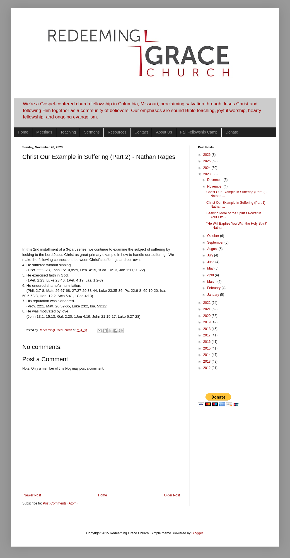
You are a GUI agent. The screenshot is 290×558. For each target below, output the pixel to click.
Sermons (92, 132)
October (213, 236)
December (215, 180)
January (213, 295)
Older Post (172, 495)
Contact (141, 132)
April (211, 275)
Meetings (44, 132)
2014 (207, 355)
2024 (207, 168)
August (213, 249)
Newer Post (32, 495)
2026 (207, 155)
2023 (207, 174)
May (210, 268)
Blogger (197, 533)
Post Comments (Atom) (60, 503)
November (215, 186)
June (211, 262)
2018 (207, 329)
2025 (207, 161)
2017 (207, 335)
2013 (207, 361)
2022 (207, 303)
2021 (207, 309)
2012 (207, 368)
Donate (232, 132)
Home (23, 132)
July (210, 255)
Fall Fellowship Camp (199, 132)
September (215, 242)
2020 (207, 316)
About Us (164, 132)
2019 (207, 322)
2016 (207, 342)
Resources (117, 132)
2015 (207, 348)
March (212, 281)
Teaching (68, 132)
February (214, 288)
